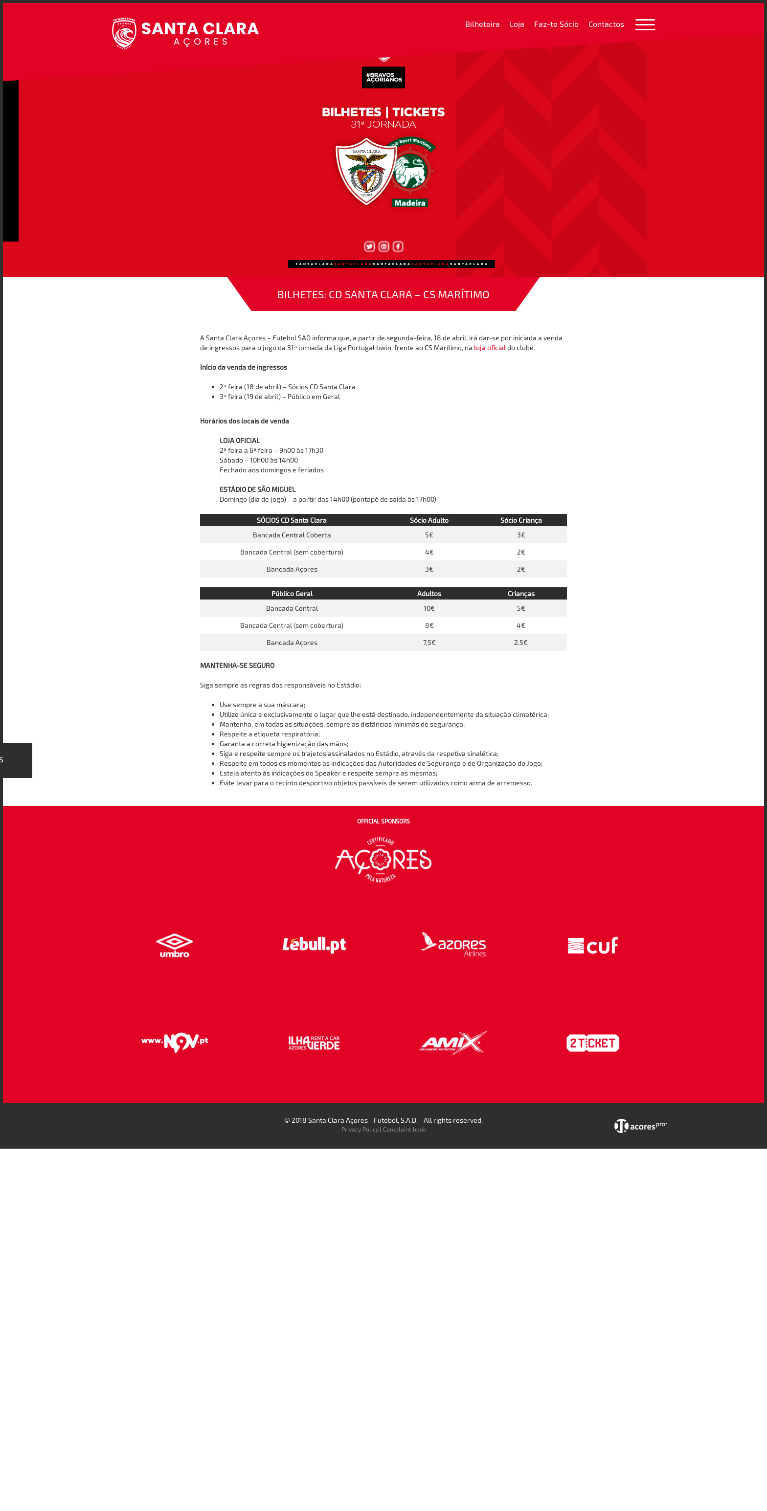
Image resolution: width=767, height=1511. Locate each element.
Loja (517, 23)
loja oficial (490, 347)
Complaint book (404, 1129)
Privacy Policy (360, 1129)
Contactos (606, 23)
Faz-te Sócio (556, 23)
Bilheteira (482, 23)
